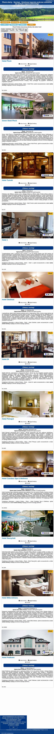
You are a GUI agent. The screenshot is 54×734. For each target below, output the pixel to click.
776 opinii (38, 497)
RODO (17, 725)
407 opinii (31, 255)
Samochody (13, 24)
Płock (50, 34)
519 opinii (33, 315)
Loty (5, 24)
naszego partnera (21, 86)
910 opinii (33, 436)
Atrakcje (22, 24)
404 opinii (31, 376)
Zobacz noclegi (28, 70)
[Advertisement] (27, 715)
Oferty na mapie (15, 22)
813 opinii (33, 194)
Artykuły (31, 24)
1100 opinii (35, 618)
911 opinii (34, 134)
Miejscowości (24, 22)
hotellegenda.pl (50, 1)
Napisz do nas (44, 729)
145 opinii (33, 678)
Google (4, 718)
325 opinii (32, 73)
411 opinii (34, 557)
